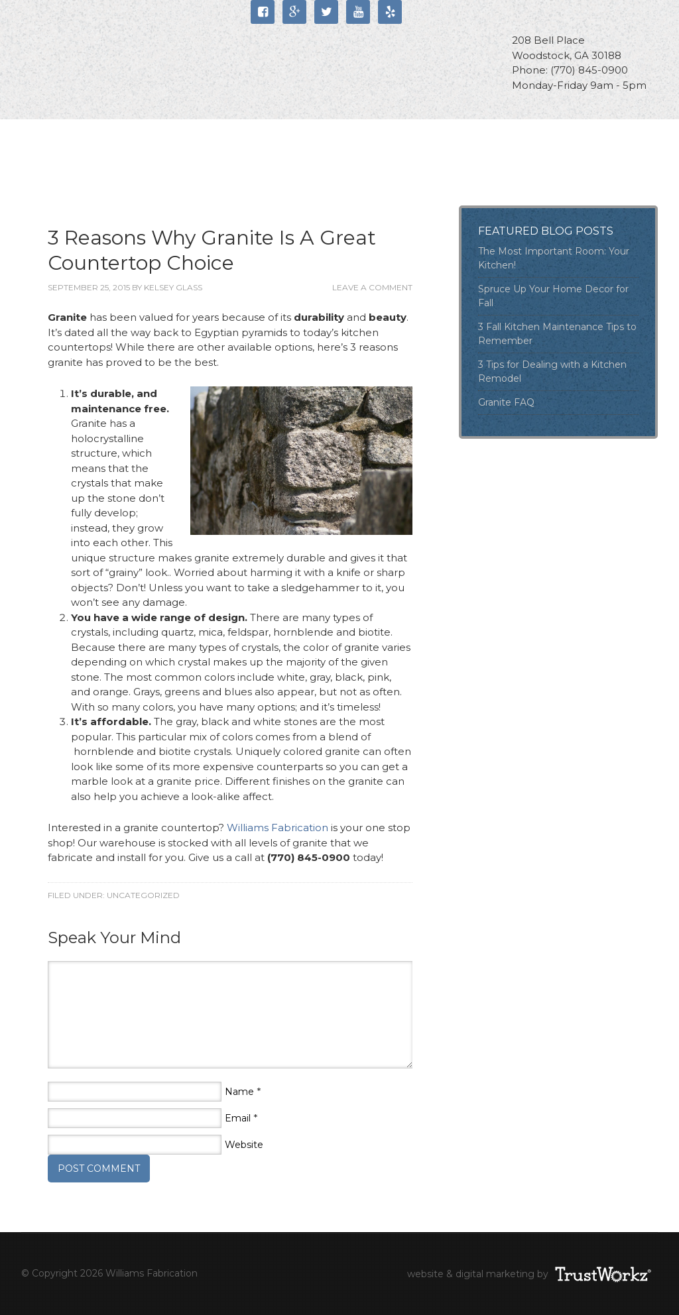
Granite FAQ (506, 402)
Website (244, 1145)
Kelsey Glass (173, 287)
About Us (138, 135)
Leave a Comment (372, 287)
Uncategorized (143, 895)
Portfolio (416, 135)
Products (319, 135)
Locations (515, 135)
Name (239, 1092)
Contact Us (72, 168)
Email (238, 1118)
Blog (157, 168)
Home (57, 135)
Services (227, 135)
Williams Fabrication (124, 51)
